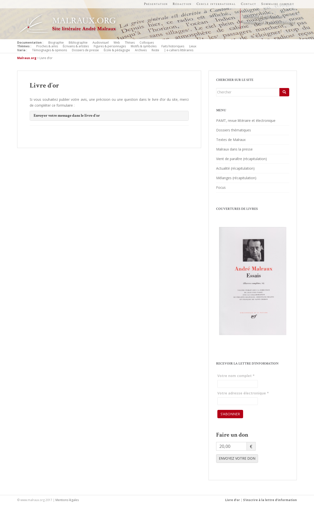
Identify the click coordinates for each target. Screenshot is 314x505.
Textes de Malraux (231, 139)
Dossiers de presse (85, 50)
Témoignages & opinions (49, 50)
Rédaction (182, 4)
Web (117, 42)
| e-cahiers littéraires (178, 50)
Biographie (56, 42)
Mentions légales (67, 500)
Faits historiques (172, 46)
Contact (248, 4)
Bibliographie (78, 42)
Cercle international (216, 4)
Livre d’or (232, 500)
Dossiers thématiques (233, 130)
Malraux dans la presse (234, 149)
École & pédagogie (117, 50)
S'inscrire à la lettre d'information (270, 500)
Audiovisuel (100, 42)
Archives (141, 50)
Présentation (156, 4)
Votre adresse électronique (243, 393)
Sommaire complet (277, 4)
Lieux (192, 46)
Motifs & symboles (144, 46)
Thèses (130, 42)
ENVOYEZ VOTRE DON (237, 458)
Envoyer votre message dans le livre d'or (67, 115)
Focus (221, 187)
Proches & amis (47, 46)
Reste (155, 50)
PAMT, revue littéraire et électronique (245, 120)
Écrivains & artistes (76, 46)
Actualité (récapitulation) (235, 168)
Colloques (147, 42)
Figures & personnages (110, 46)
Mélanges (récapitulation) (236, 178)
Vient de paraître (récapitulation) (241, 158)
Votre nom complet (236, 375)
